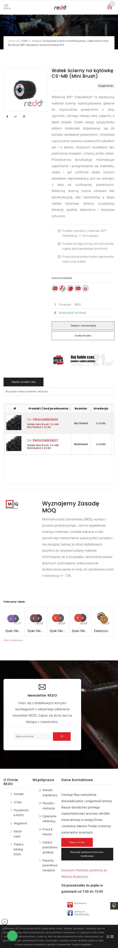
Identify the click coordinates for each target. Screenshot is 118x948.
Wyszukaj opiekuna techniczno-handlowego (87, 854)
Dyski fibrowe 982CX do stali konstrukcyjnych (36, 631)
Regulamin (20, 823)
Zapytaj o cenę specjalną (83, 325)
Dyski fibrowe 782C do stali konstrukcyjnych (58, 631)
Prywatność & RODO (21, 813)
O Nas (18, 802)
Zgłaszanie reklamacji (49, 819)
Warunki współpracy (50, 792)
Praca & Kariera (48, 832)
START (24, 41)
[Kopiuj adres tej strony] (72, 312)
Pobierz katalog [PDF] (19, 849)
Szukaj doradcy (83, 335)
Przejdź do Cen (105, 86)
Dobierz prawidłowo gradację (50, 847)
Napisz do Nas (77, 842)
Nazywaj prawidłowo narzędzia (50, 865)
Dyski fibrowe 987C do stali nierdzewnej (81, 631)
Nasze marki (18, 834)
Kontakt (19, 794)
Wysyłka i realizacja (49, 806)
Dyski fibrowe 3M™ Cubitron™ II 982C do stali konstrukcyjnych (14, 631)
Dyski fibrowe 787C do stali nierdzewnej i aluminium (103, 631)
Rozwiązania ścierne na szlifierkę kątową (64, 41)
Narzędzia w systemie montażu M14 (45, 45)
